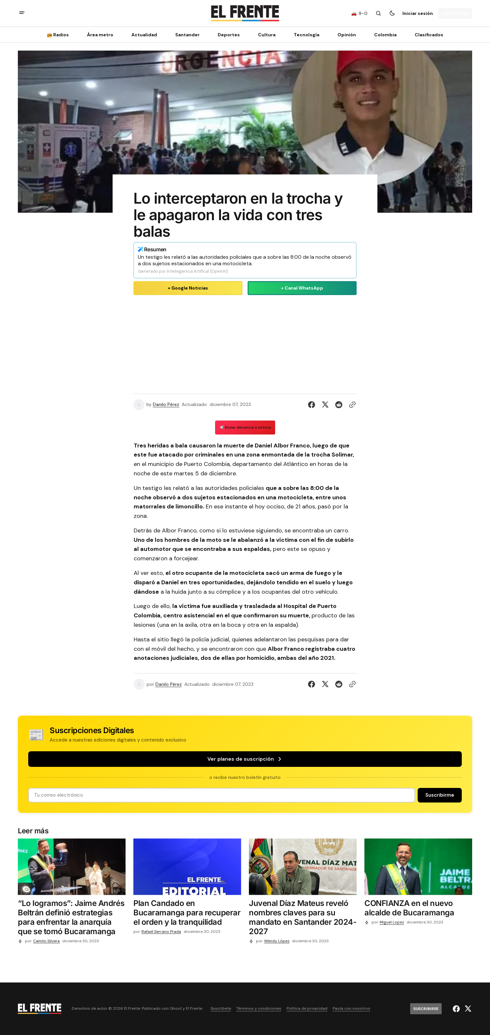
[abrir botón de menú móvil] (22, 13)
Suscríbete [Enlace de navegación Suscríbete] (221, 1008)
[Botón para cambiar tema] (392, 13)
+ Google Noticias (188, 288)
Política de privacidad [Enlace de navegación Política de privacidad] (307, 1008)
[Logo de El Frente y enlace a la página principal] (245, 13)
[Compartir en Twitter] (325, 404)
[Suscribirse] (455, 13)
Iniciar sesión (417, 13)
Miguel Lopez (392, 922)
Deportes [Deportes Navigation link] (229, 34)
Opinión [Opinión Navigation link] (346, 34)
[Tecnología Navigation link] (306, 34)
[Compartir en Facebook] (312, 404)
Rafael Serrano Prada (161, 932)
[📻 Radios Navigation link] (60, 34)
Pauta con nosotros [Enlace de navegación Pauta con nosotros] (351, 1008)
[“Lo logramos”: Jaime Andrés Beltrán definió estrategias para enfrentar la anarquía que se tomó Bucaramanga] (72, 919)
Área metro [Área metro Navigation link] (100, 34)
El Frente (194, 1008)
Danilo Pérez (166, 404)
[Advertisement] (245, 343)
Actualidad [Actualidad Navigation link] (144, 34)
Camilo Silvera (46, 941)
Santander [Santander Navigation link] (187, 34)
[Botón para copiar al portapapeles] (351, 404)
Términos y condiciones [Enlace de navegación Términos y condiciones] (258, 1008)
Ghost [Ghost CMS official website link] (176, 1008)
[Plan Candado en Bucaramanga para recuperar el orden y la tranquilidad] (187, 914)
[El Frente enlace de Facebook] (457, 1009)
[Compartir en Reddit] (339, 404)
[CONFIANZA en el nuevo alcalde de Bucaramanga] (418, 909)
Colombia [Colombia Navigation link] (385, 34)
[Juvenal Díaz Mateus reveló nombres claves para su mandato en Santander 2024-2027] (303, 919)
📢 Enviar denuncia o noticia (245, 427)
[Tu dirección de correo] (221, 795)
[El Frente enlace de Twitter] (467, 1009)
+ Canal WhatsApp (302, 288)
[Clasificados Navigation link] (427, 34)
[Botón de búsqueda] (378, 13)
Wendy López (276, 941)
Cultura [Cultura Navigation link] (267, 34)
